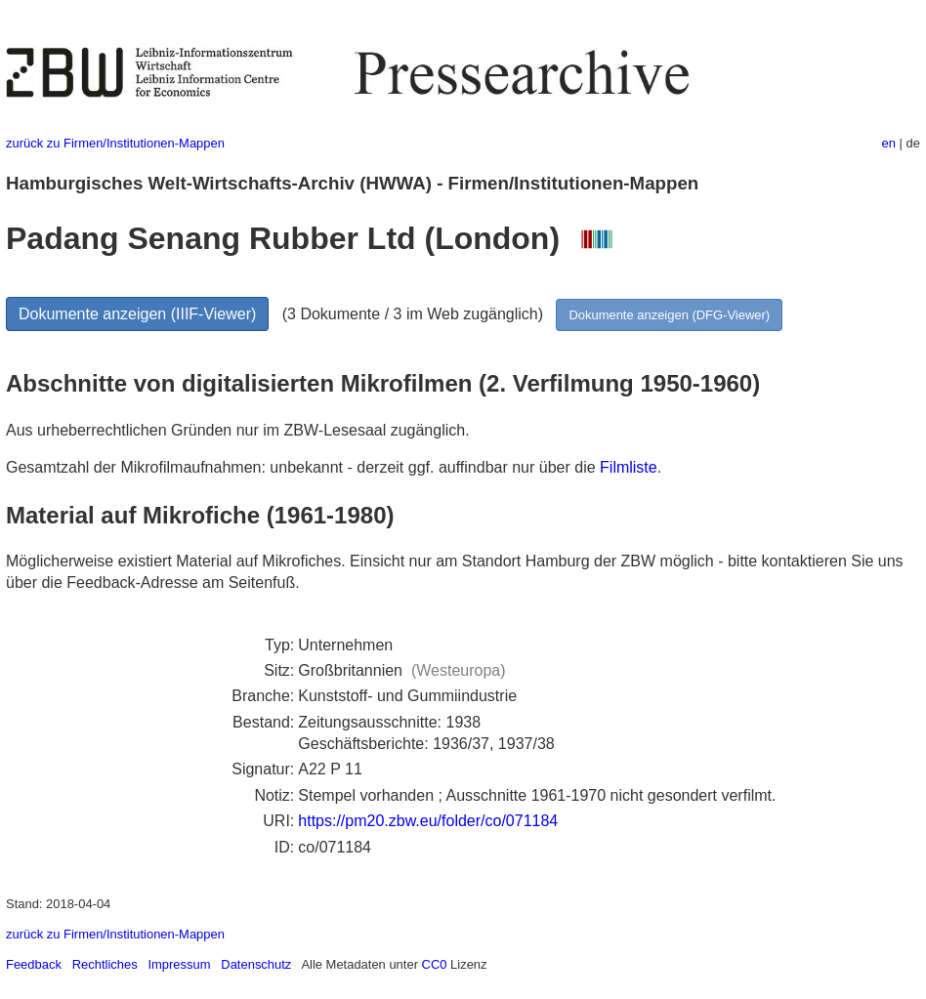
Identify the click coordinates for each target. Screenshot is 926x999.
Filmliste (628, 467)
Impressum (178, 964)
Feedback (34, 964)
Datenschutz (256, 964)
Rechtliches (105, 964)
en (889, 143)
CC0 (434, 964)
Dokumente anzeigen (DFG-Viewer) (669, 315)
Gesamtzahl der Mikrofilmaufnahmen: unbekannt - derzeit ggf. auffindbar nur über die (303, 467)
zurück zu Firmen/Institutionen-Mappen (115, 143)
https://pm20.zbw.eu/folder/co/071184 (428, 820)
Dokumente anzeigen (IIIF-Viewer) (137, 314)
